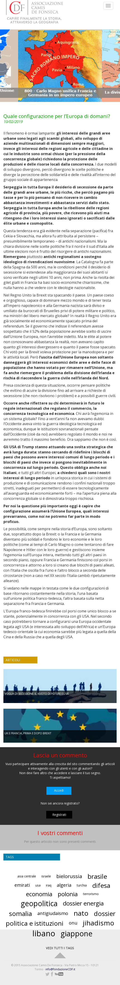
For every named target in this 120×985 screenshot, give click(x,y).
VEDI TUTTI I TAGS (60, 948)
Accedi (59, 790)
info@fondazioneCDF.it (60, 969)
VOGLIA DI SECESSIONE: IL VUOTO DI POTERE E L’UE (37, 694)
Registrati (59, 814)
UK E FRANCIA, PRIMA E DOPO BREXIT (28, 733)
